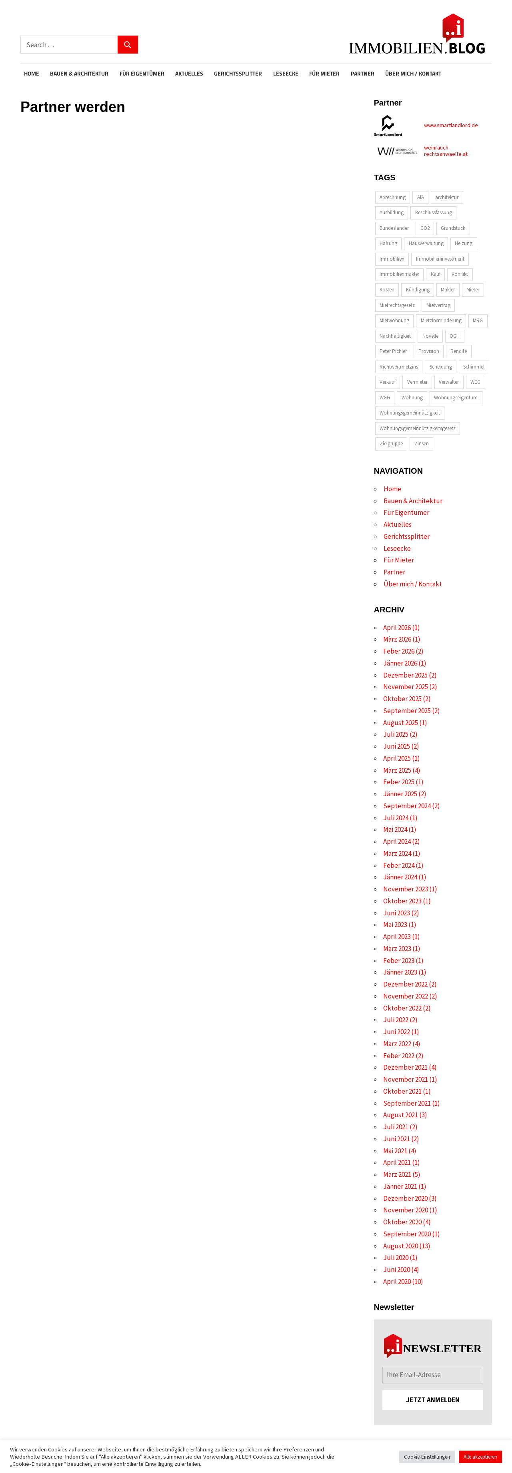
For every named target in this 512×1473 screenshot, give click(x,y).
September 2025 (407, 710)
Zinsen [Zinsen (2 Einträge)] (421, 443)
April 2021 (397, 1162)
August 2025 (400, 722)
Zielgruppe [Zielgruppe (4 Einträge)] (391, 443)
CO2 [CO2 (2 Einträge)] (425, 228)
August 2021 (400, 1114)
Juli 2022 (395, 1019)
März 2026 (397, 639)
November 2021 (405, 1079)
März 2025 (397, 770)
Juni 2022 (396, 1031)
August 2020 (400, 1246)
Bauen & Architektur (79, 73)
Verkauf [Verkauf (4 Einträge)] (388, 382)
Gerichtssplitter (238, 73)
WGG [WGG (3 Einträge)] (385, 397)
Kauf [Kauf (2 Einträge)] (435, 274)
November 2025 (405, 686)
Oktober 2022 (402, 1008)
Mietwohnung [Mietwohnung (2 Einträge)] (394, 320)
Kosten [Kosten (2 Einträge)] (387, 289)
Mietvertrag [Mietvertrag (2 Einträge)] (438, 305)
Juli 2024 (395, 817)
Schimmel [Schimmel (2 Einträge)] (473, 366)
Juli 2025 (395, 734)
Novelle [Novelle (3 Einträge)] (430, 336)
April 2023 (397, 936)
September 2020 (407, 1234)
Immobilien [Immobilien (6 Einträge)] (392, 258)
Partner (362, 73)
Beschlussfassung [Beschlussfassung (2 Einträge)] (433, 212)
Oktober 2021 (402, 1091)
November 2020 (405, 1210)
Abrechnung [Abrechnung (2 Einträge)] (393, 197)
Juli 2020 (395, 1257)
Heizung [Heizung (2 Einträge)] (463, 243)
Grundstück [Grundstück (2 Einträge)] (453, 228)
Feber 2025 (398, 781)
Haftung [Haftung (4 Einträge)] (388, 243)
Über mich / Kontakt (413, 73)
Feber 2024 (398, 865)
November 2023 (405, 889)
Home (31, 73)
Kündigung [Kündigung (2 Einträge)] (418, 289)
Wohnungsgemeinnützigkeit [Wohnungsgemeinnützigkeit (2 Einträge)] (410, 412)
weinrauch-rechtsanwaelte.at (446, 151)
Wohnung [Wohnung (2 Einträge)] (412, 397)
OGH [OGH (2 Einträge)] (455, 336)
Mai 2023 (395, 924)
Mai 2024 (395, 829)
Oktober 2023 (402, 901)
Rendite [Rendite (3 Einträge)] (458, 351)
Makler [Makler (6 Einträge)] (448, 289)
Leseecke (285, 73)
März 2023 (397, 948)
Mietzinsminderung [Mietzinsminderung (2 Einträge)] (441, 320)
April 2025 (397, 758)
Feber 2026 (398, 651)
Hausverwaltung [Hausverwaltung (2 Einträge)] (426, 243)
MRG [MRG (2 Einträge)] (478, 320)
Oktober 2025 (402, 698)
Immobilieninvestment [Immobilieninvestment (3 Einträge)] (440, 258)
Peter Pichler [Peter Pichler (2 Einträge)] (393, 351)
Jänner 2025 (400, 793)
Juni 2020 (396, 1269)
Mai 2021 (395, 1150)
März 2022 (397, 1043)
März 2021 (397, 1174)
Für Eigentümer (142, 73)
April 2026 (397, 627)
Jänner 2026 (400, 663)
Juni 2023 (396, 913)
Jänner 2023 (400, 972)
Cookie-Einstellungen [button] (427, 1456)
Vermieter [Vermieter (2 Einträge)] (417, 382)
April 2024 (397, 841)
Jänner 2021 (400, 1186)
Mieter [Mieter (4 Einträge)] (472, 289)
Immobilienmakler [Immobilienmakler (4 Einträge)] (399, 274)
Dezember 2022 (405, 984)
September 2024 (407, 805)
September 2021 (407, 1103)
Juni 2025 (396, 746)
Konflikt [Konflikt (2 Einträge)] (460, 274)
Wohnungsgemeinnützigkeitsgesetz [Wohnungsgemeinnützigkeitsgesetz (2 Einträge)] (418, 428)
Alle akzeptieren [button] (480, 1456)
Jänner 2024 (400, 877)
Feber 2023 (398, 960)
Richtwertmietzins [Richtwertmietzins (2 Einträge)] (399, 366)
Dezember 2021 (405, 1067)
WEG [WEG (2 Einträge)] (475, 382)
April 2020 (397, 1281)
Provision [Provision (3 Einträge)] (428, 351)
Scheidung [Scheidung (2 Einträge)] (441, 366)
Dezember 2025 (405, 675)
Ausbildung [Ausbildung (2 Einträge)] (392, 212)
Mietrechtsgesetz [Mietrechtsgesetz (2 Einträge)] (397, 305)
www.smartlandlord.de (451, 125)
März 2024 (397, 853)
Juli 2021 (395, 1126)
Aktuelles (189, 73)
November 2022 (405, 996)
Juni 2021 (396, 1138)
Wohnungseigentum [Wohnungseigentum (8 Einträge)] (456, 397)
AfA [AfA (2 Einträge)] (420, 197)
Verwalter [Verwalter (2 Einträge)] (449, 382)
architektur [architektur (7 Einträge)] (446, 197)
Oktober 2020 (402, 1222)
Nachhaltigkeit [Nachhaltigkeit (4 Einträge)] (395, 336)
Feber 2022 (398, 1055)
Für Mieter (324, 73)
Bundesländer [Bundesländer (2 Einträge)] (394, 228)
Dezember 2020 (405, 1198)
